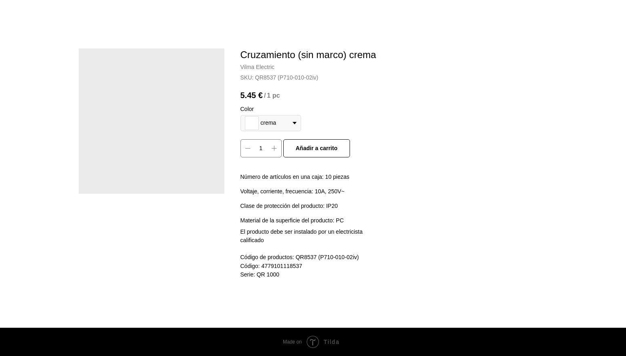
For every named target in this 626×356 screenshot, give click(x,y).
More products (33, 12)
